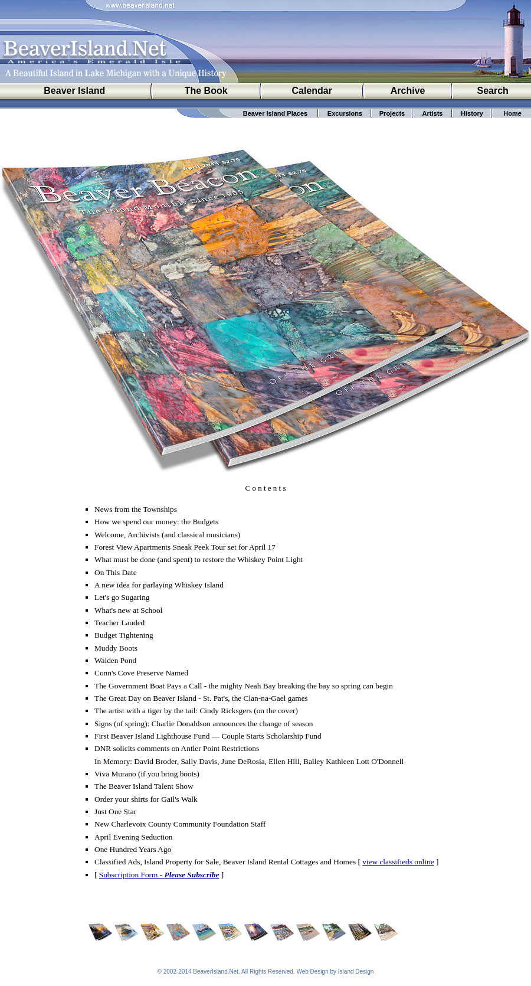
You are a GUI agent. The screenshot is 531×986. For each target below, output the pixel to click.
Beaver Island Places (275, 113)
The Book (206, 91)
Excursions (344, 113)
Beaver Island (74, 91)
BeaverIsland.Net (215, 971)
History (472, 113)
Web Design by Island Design (334, 971)
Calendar (312, 91)
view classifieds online (398, 861)
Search (493, 91)
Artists (432, 113)
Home (512, 113)
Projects (392, 113)
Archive (408, 91)
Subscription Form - (159, 874)
